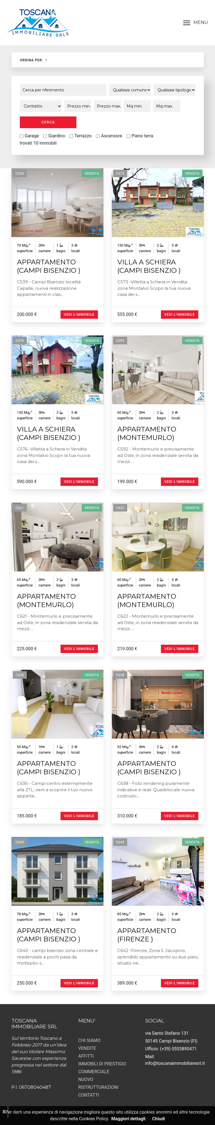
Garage (32, 135)
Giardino (56, 135)
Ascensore (111, 135)
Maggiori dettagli (128, 1118)
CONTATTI (88, 1095)
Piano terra (142, 135)
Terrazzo (82, 135)
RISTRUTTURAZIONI (98, 1087)
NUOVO (85, 1079)
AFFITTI (86, 1056)
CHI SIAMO (89, 1040)
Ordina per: (32, 60)
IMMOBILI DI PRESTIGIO (102, 1063)
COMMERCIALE (93, 1071)
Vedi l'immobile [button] (79, 314)
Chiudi (158, 1118)
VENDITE (87, 1048)
